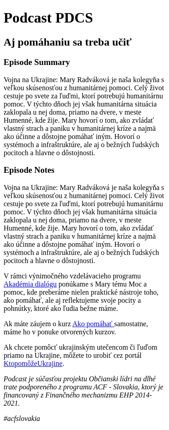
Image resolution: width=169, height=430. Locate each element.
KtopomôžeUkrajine (33, 363)
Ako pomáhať (93, 324)
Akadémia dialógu (30, 284)
